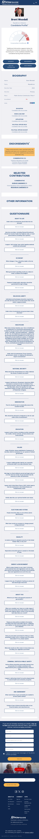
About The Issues (26, 812)
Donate (18, 804)
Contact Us (19, 801)
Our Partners (11, 804)
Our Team (10, 799)
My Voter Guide (27, 799)
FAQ (9, 806)
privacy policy (29, 832)
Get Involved (27, 809)
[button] (10, 2)
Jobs (9, 808)
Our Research (11, 801)
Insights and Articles (27, 806)
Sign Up (18, 799)
